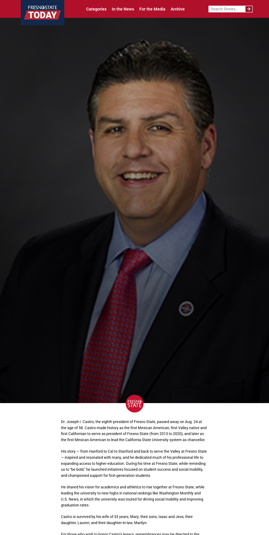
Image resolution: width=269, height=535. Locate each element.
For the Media (152, 9)
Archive (178, 9)
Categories (96, 9)
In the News (123, 9)
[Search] (248, 9)
